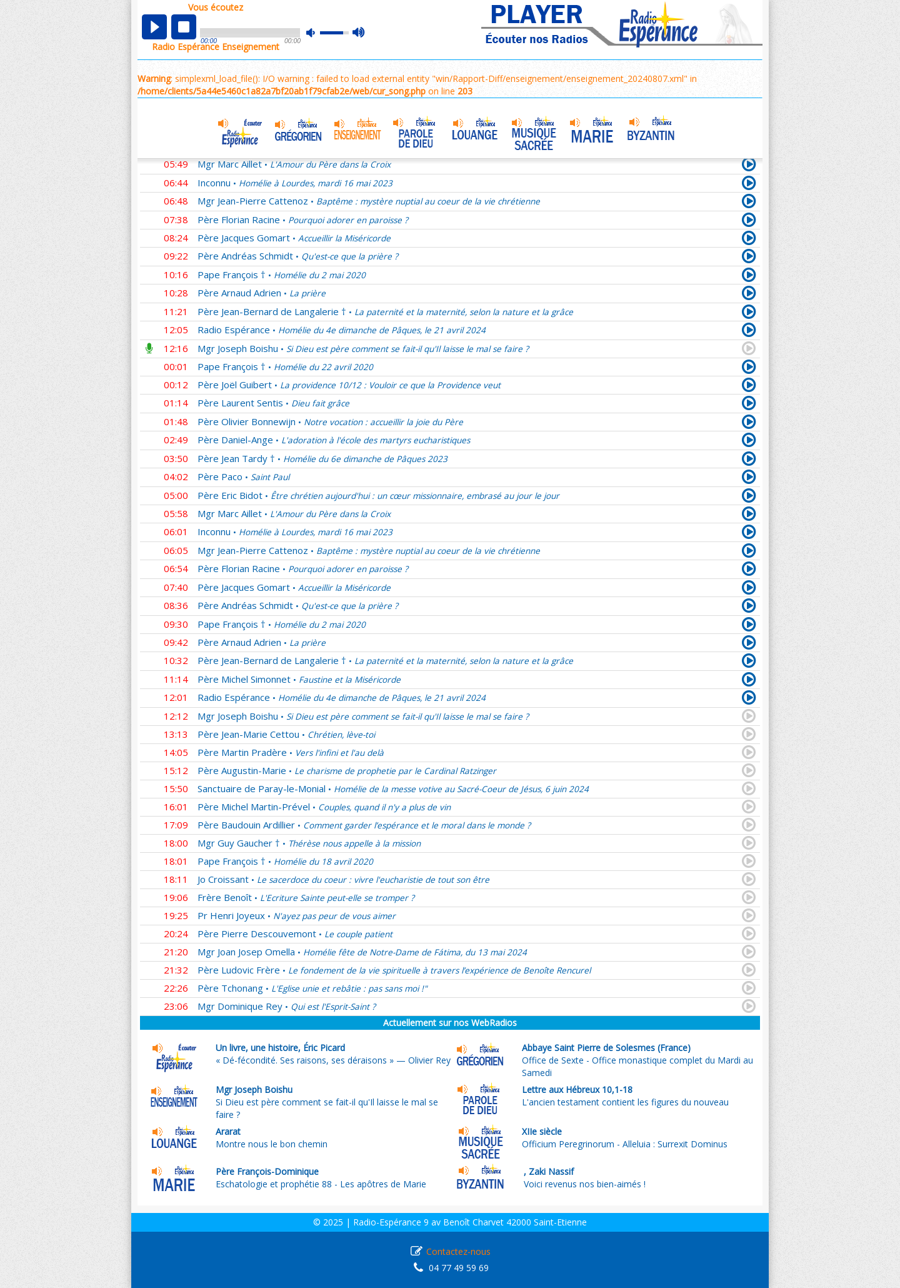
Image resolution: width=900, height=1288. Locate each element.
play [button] (154, 26)
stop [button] (183, 26)
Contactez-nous (458, 1251)
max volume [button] (359, 33)
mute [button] (316, 33)
